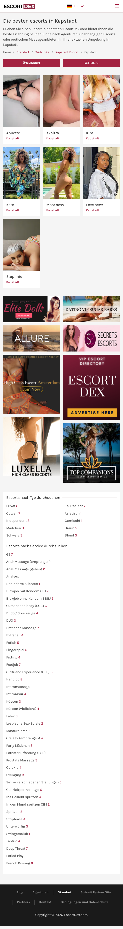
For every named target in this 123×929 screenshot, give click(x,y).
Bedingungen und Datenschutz (84, 902)
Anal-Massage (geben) (25, 569)
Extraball (14, 635)
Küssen (13, 701)
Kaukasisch (75, 506)
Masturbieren (18, 731)
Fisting (13, 657)
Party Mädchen (19, 745)
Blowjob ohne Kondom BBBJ (30, 598)
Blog (19, 892)
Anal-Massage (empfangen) (29, 561)
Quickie (13, 767)
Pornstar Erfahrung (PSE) (27, 753)
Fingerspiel (16, 650)
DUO (11, 620)
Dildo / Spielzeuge (22, 613)
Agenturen (41, 892)
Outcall (13, 513)
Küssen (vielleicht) (22, 709)
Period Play (16, 856)
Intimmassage (19, 687)
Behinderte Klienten (23, 584)
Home (7, 52)
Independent (17, 520)
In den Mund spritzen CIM (28, 804)
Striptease (16, 819)
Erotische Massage (22, 628)
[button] (75, 6)
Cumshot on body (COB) (26, 606)
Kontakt (45, 902)
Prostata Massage (21, 760)
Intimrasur (16, 694)
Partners (23, 902)
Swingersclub (18, 834)
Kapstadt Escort (67, 52)
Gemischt (73, 520)
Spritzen (14, 811)
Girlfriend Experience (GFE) (29, 672)
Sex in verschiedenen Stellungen (34, 782)
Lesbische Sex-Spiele (24, 723)
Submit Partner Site (96, 892)
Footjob (13, 664)
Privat (12, 506)
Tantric (13, 841)
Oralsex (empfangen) (24, 738)
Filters (92, 62)
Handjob (14, 679)
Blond (71, 535)
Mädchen (15, 528)
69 (9, 554)
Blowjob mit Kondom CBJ (27, 591)
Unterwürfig (17, 826)
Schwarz (14, 535)
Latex (12, 716)
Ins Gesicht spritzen (23, 797)
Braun (71, 528)
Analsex (14, 576)
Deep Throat (17, 848)
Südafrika (42, 52)
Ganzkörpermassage (24, 789)
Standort (23, 52)
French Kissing (19, 863)
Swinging (15, 775)
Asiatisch (73, 513)
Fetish (12, 642)
